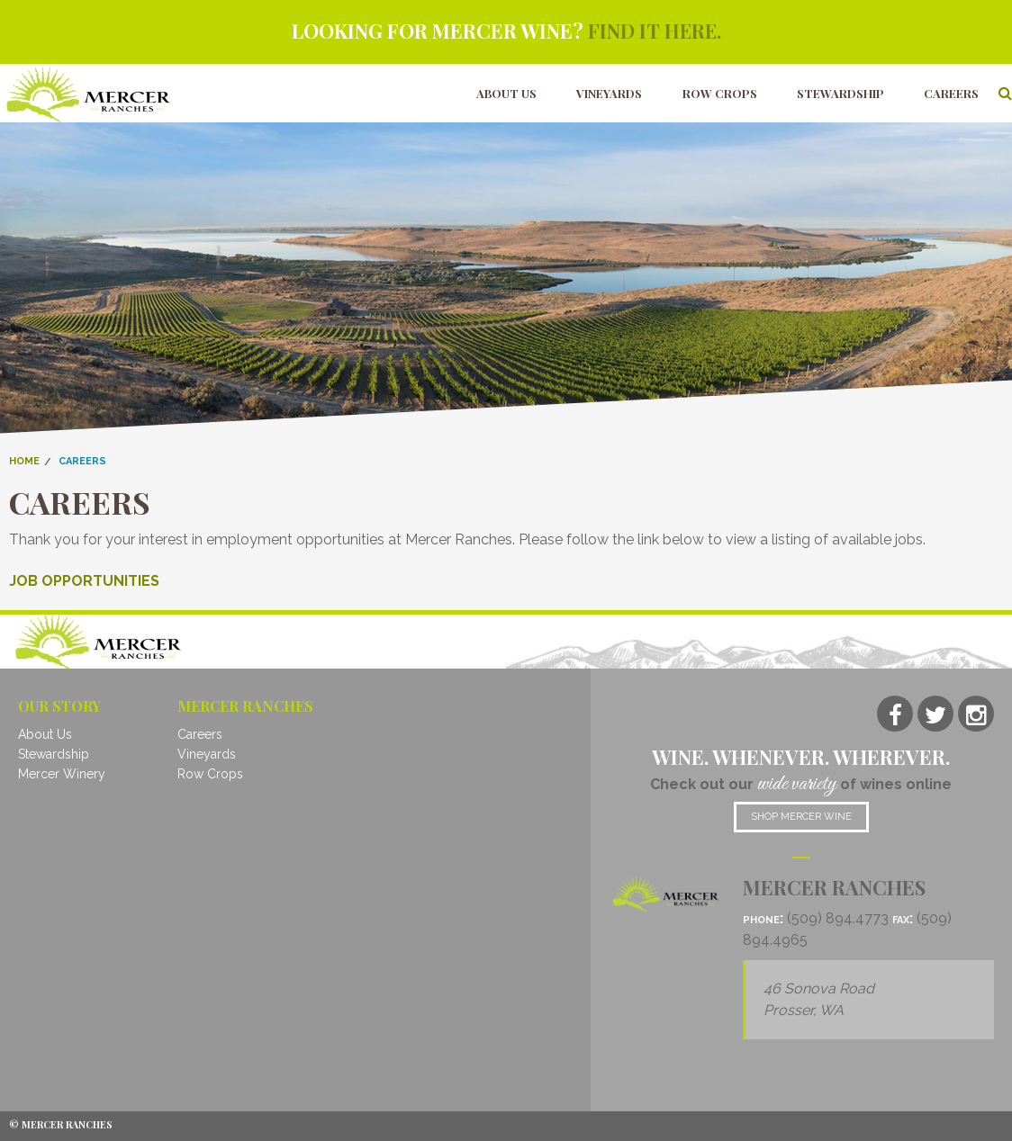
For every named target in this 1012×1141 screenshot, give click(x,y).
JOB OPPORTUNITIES (84, 579)
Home (24, 460)
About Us (506, 92)
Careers (951, 92)
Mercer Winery (61, 774)
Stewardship (840, 92)
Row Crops (719, 92)
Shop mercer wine (801, 816)
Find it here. (654, 30)
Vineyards (609, 92)
